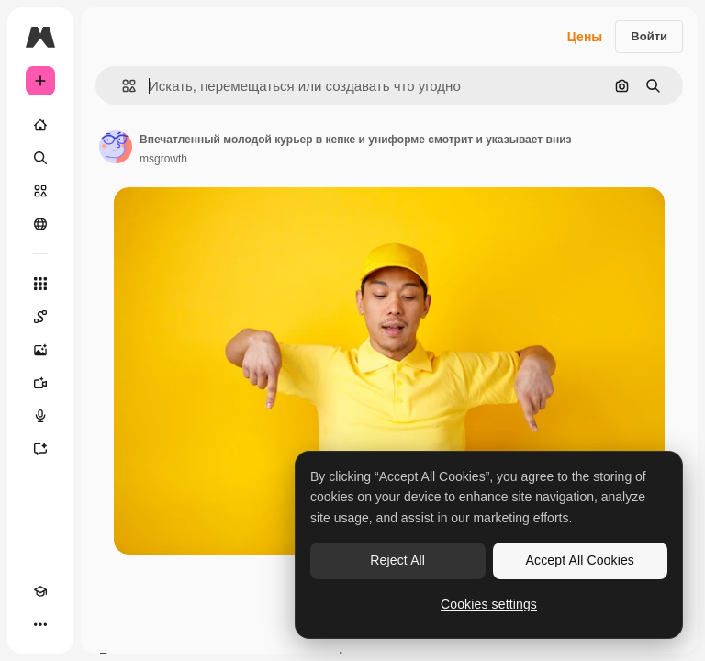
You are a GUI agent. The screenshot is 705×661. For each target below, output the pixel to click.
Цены (585, 36)
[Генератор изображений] (40, 349)
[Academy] (40, 591)
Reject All (397, 560)
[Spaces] (40, 316)
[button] (121, 86)
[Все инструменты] (40, 283)
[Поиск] (40, 158)
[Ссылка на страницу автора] (115, 146)
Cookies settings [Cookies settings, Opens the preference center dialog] (489, 604)
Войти (649, 36)
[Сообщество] (40, 224)
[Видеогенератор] (40, 383)
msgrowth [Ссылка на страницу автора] (163, 158)
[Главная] (40, 125)
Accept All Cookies (580, 560)
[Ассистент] (40, 449)
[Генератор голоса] (40, 416)
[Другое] (40, 624)
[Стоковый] (40, 191)
